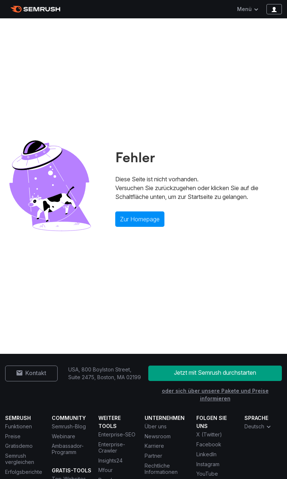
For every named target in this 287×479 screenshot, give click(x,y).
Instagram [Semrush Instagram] (207, 464)
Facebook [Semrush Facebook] (208, 444)
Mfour (105, 470)
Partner (153, 456)
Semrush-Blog (69, 426)
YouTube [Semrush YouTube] (207, 474)
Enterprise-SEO (116, 434)
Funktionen (18, 426)
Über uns (156, 426)
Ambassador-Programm (68, 449)
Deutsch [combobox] (258, 426)
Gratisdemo (19, 446)
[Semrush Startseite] (35, 9)
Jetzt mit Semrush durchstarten (215, 372)
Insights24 (110, 460)
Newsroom (158, 436)
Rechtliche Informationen (161, 468)
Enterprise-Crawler (111, 447)
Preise (13, 436)
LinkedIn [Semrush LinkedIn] (206, 454)
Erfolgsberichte (23, 472)
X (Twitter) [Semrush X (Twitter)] (209, 434)
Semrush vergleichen (19, 459)
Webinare (63, 436)
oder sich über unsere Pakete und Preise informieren (215, 395)
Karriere (154, 446)
